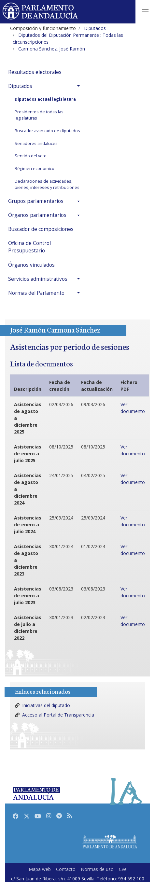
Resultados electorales (35, 72)
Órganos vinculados (31, 265)
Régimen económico (34, 168)
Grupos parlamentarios (35, 201)
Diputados (20, 86)
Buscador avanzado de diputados (47, 131)
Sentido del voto (31, 156)
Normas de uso (97, 869)
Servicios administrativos (37, 279)
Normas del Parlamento (36, 293)
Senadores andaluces (36, 143)
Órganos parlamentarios (37, 215)
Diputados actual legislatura (45, 99)
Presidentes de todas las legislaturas (39, 115)
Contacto (66, 869)
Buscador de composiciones (41, 229)
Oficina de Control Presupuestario (29, 247)
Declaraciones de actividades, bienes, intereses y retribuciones (47, 184)
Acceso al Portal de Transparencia (58, 715)
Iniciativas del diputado (46, 705)
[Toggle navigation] (145, 11)
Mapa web (40, 869)
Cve (123, 869)
